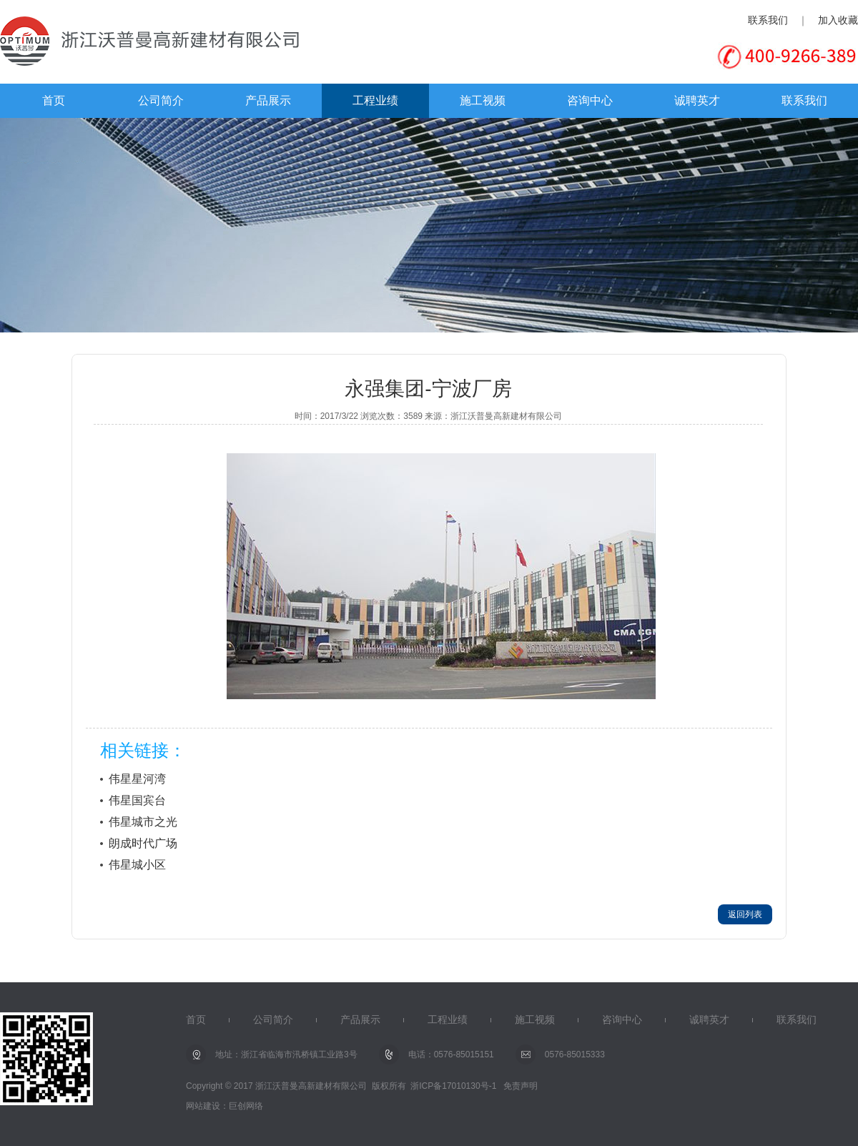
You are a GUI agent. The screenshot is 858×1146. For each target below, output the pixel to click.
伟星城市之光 (143, 822)
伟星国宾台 (137, 800)
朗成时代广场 (143, 843)
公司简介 (161, 100)
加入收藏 (838, 20)
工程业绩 (375, 100)
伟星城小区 (137, 865)
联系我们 (768, 20)
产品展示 (268, 100)
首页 (53, 100)
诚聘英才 (697, 100)
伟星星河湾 (137, 779)
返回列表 (745, 914)
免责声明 (520, 1086)
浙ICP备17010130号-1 (453, 1086)
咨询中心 (590, 100)
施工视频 (483, 100)
